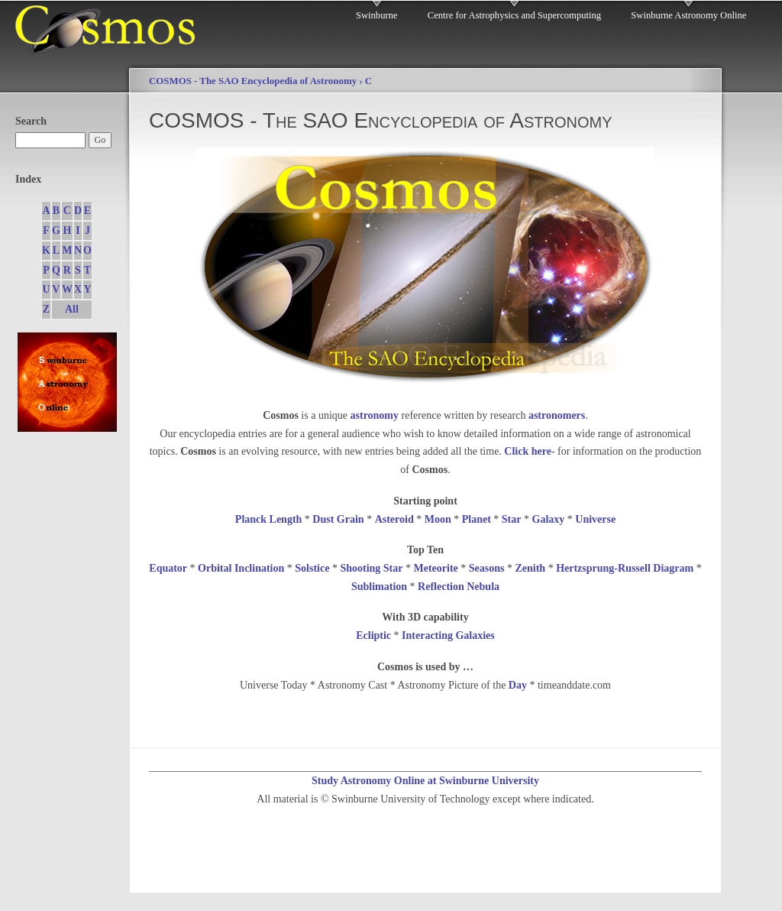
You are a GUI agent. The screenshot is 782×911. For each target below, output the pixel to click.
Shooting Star (371, 568)
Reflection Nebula (458, 586)
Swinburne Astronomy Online (688, 15)
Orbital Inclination (241, 568)
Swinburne (377, 15)
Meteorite (435, 568)
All (72, 309)
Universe (595, 519)
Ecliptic (373, 635)
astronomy (375, 415)
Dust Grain (338, 519)
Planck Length (268, 519)
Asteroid (394, 519)
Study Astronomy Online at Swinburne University (425, 780)
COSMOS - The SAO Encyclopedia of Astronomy (253, 81)
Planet (476, 519)
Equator (168, 568)
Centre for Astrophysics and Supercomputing (514, 15)
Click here (527, 451)
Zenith (530, 568)
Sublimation (379, 586)
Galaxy (548, 519)
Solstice (312, 568)
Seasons (487, 568)
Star (512, 519)
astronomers (556, 415)
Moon (438, 519)
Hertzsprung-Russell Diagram (624, 568)
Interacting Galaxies (448, 635)
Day (518, 685)
